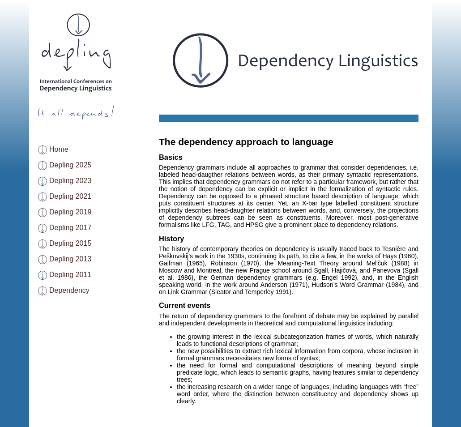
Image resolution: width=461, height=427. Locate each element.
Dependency (69, 290)
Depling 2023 (70, 180)
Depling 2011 (70, 274)
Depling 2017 (70, 227)
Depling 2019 (70, 212)
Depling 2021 (70, 196)
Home (58, 149)
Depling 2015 (70, 243)
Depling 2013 (70, 259)
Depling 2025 (70, 165)
